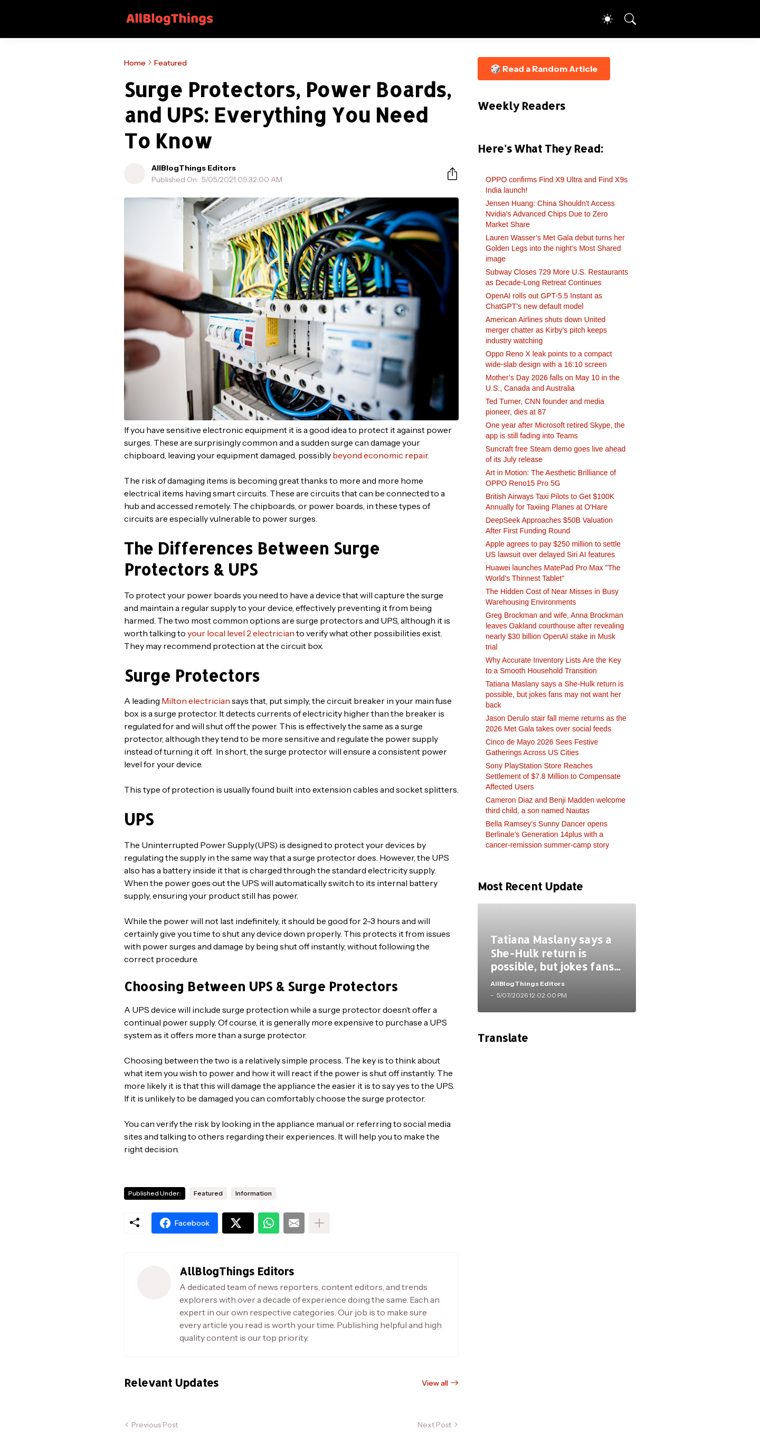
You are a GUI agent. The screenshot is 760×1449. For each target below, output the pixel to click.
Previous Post (154, 1424)
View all (435, 1383)
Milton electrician (196, 700)
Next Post (434, 1424)
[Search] (625, 19)
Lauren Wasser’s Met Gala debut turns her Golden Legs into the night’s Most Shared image (555, 248)
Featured (170, 63)
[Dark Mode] (602, 19)
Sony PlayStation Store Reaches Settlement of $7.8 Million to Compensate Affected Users (553, 776)
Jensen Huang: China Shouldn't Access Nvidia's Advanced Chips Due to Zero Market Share (550, 214)
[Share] (448, 173)
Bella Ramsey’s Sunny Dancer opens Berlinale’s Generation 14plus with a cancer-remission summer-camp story (547, 834)
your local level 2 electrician (240, 633)
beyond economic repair (380, 455)
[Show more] (319, 1223)
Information (253, 1193)
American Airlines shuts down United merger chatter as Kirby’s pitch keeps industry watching (546, 330)
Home (135, 63)
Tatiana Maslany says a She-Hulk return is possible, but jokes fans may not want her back (554, 694)
